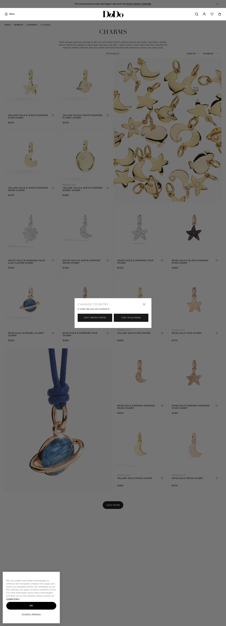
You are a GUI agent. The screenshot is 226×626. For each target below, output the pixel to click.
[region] (31, 598)
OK (31, 605)
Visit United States (95, 317)
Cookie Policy (12, 598)
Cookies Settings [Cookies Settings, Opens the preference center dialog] (31, 614)
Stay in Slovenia (131, 317)
